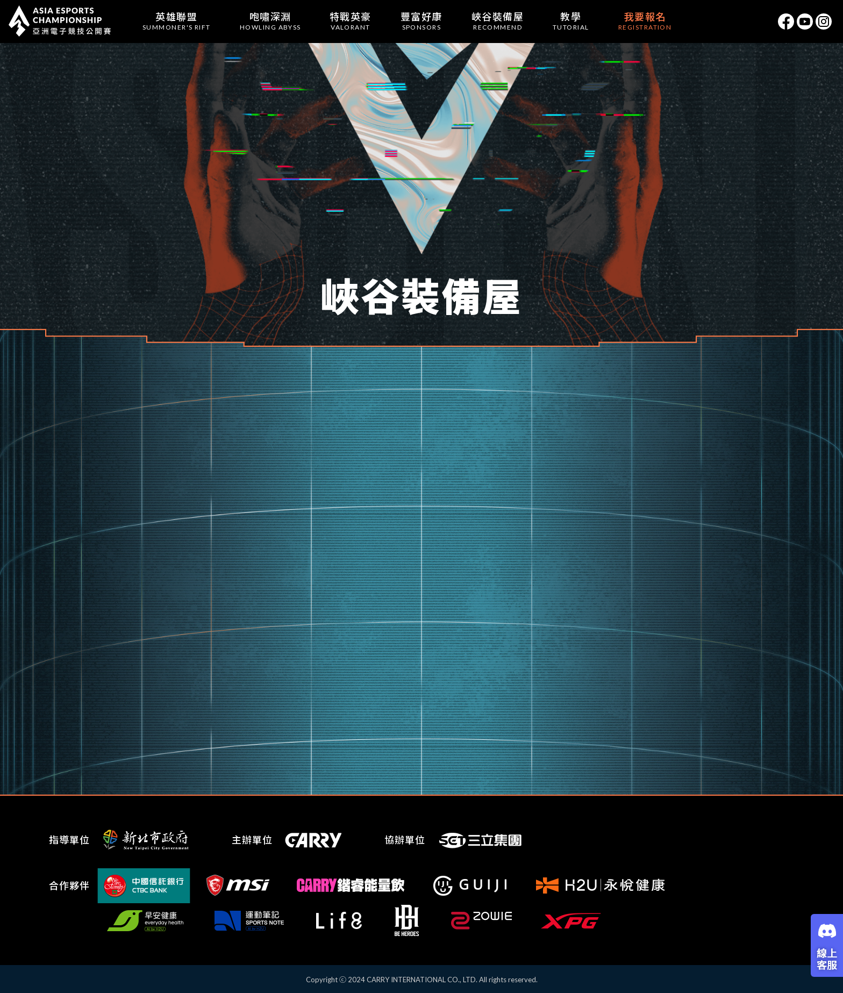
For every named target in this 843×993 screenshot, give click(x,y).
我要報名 (644, 21)
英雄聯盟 (176, 21)
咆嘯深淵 (270, 21)
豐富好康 (421, 21)
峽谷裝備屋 (497, 21)
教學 (571, 21)
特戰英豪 (351, 21)
